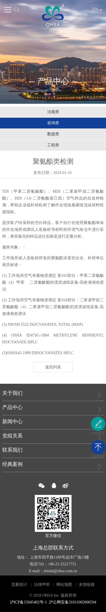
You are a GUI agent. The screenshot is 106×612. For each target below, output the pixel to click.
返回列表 (53, 367)
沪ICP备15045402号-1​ (28, 602)
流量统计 (19, 584)
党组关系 (12, 436)
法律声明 (42, 584)
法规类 (53, 112)
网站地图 (64, 584)
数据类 (53, 134)
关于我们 (12, 393)
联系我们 (12, 450)
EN (95, 9)
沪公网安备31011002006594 (72, 602)
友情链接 (87, 584)
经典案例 (12, 464)
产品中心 (12, 407)
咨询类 (53, 123)
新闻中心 (12, 421)
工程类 (53, 145)
